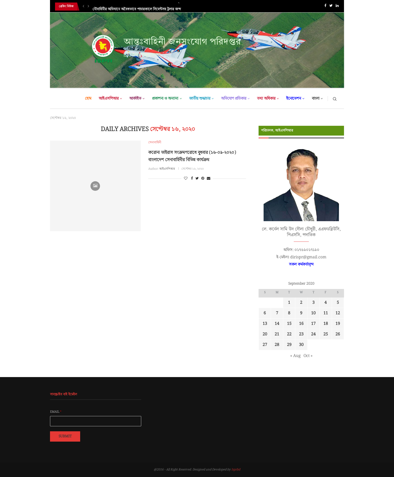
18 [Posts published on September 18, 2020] (325, 324)
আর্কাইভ (135, 98)
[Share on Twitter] (197, 178)
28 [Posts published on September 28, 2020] (277, 345)
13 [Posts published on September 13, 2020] (265, 324)
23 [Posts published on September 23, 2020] (301, 334)
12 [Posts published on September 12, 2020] (337, 313)
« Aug (295, 356)
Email (56, 412)
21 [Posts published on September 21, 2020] (277, 334)
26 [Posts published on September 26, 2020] (337, 334)
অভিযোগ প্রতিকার (233, 98)
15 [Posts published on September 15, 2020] (289, 324)
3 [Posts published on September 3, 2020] (313, 303)
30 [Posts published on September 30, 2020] (301, 345)
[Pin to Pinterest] (202, 178)
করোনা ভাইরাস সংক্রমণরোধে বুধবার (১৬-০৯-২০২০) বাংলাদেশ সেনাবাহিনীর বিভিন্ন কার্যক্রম (192, 156)
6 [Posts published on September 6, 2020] (265, 313)
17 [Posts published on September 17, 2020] (313, 324)
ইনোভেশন (293, 98)
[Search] (334, 99)
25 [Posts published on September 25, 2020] (325, 334)
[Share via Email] (208, 178)
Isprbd (235, 469)
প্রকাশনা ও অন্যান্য (165, 98)
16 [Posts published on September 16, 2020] (301, 324)
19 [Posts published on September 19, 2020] (337, 324)
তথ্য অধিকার (266, 98)
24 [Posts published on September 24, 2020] (313, 334)
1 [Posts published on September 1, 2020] (289, 303)
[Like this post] (185, 178)
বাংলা (315, 98)
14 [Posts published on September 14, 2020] (277, 324)
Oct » (308, 356)
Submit (65, 436)
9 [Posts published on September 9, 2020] (301, 313)
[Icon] (95, 186)
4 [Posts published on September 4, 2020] (325, 303)
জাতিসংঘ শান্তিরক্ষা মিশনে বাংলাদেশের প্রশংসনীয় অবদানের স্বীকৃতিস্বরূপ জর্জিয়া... (148, 7)
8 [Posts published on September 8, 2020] (289, 313)
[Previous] (83, 7)
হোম (88, 98)
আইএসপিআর (109, 98)
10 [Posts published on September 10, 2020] (313, 313)
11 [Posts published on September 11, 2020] (325, 313)
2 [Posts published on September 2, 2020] (301, 303)
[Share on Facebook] (192, 178)
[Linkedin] (337, 7)
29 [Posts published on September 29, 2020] (289, 345)
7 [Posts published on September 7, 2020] (277, 313)
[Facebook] (325, 7)
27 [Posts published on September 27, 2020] (265, 345)
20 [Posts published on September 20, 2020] (265, 334)
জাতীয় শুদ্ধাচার (199, 98)
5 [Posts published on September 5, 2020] (338, 303)
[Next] (88, 7)
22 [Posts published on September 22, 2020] (289, 334)
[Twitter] (331, 7)
